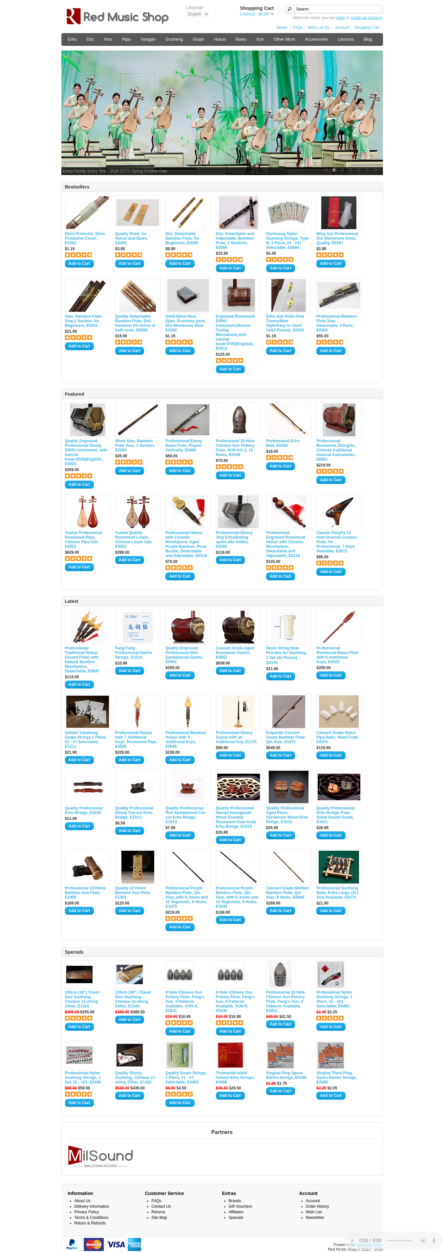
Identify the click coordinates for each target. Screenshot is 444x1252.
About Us (82, 1201)
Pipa (126, 39)
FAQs (298, 27)
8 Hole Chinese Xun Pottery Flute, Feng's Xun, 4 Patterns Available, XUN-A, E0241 (184, 1001)
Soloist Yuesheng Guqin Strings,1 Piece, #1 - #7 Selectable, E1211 (86, 739)
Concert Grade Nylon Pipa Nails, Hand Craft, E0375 (337, 737)
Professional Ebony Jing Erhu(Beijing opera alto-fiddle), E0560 (234, 539)
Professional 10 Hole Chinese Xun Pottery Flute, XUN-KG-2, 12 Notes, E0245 (235, 448)
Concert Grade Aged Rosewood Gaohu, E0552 (235, 653)
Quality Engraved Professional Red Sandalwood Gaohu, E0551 (184, 655)
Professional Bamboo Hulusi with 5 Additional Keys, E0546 (185, 739)
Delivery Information (92, 1206)
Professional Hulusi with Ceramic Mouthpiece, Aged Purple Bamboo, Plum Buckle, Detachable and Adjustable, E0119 (186, 544)
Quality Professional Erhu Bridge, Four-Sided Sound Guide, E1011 (335, 815)
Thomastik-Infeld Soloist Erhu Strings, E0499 (235, 1077)
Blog (368, 39)
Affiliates (236, 1212)
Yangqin (148, 39)
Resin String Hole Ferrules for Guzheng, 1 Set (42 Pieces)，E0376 (286, 655)
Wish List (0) (319, 27)
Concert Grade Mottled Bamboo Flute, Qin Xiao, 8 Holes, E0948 (287, 893)
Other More (284, 39)
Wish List (314, 1212)
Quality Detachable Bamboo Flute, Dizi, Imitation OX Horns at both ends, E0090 (135, 323)
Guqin (198, 39)
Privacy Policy (86, 1212)
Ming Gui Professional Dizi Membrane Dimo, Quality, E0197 (337, 238)
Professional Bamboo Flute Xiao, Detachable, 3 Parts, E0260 (336, 323)
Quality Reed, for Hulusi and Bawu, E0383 (131, 238)
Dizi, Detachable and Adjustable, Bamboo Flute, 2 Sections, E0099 (235, 240)
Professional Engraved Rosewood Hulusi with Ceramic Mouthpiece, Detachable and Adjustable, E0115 (285, 544)
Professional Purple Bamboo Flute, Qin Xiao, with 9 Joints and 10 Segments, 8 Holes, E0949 (237, 897)
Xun (260, 39)
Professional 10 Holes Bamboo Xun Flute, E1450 (85, 893)
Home (282, 27)
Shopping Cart (367, 27)
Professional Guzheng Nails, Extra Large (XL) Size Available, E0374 (337, 893)
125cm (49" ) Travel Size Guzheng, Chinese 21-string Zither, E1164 (133, 999)
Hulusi (220, 39)
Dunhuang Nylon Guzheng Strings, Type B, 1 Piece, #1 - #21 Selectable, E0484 (287, 240)
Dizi (90, 39)
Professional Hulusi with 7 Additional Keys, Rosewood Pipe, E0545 (136, 739)
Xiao (108, 39)
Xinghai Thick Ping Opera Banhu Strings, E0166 (336, 1077)
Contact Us (161, 1206)
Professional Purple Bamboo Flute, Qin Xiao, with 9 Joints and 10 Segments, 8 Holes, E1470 (186, 897)
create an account (366, 17)
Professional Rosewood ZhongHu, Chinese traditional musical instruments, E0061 (336, 450)
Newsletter (315, 1217)
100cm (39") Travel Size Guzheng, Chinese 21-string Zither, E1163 (82, 999)
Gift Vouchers (240, 1206)
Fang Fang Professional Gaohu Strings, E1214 (133, 653)
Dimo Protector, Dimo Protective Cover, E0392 (85, 238)
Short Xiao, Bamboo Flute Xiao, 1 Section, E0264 (135, 445)
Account (342, 27)
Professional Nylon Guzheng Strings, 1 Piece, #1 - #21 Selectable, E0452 (334, 999)
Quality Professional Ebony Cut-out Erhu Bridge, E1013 (134, 813)
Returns (158, 1212)
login (340, 17)
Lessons (346, 39)
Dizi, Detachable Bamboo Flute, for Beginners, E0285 (182, 238)
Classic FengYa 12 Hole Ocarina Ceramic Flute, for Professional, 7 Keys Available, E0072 (336, 541)
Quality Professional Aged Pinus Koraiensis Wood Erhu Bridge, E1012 (287, 815)
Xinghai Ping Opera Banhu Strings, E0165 (286, 1075)
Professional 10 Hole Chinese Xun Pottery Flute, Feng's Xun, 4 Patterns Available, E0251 (285, 1001)
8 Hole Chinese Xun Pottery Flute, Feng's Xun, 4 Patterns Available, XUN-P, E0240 (235, 1001)
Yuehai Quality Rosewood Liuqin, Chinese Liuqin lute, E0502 (134, 539)
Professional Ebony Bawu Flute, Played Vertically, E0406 (183, 445)
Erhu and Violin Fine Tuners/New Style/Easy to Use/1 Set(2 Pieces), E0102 (285, 323)
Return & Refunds (90, 1223)
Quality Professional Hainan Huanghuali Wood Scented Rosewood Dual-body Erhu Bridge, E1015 (236, 817)
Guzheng (174, 39)
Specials (236, 1217)
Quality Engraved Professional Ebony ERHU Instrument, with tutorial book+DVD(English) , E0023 (86, 452)
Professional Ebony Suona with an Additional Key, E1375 (236, 737)
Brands (235, 1201)
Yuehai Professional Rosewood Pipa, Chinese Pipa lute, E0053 (83, 539)
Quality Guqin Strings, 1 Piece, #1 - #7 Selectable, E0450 (186, 1077)
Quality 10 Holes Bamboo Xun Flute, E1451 (133, 893)
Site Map (159, 1217)
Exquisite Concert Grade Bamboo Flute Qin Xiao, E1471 (285, 737)
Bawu (241, 39)
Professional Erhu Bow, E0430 (283, 443)
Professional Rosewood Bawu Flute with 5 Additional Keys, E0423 (337, 655)
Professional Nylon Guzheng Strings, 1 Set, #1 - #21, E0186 (83, 1077)
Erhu (72, 39)
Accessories (316, 39)
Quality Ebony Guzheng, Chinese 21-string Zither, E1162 (135, 1077)
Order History (317, 1206)
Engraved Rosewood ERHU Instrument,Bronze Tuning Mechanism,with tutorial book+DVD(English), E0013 (235, 332)
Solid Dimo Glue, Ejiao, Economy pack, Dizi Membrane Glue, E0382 (185, 323)
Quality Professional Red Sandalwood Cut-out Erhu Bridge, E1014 (185, 815)
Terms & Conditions (91, 1217)
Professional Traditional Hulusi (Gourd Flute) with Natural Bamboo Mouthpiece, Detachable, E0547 (82, 659)
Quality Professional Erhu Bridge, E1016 (84, 810)
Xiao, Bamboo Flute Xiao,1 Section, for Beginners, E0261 (83, 321)
